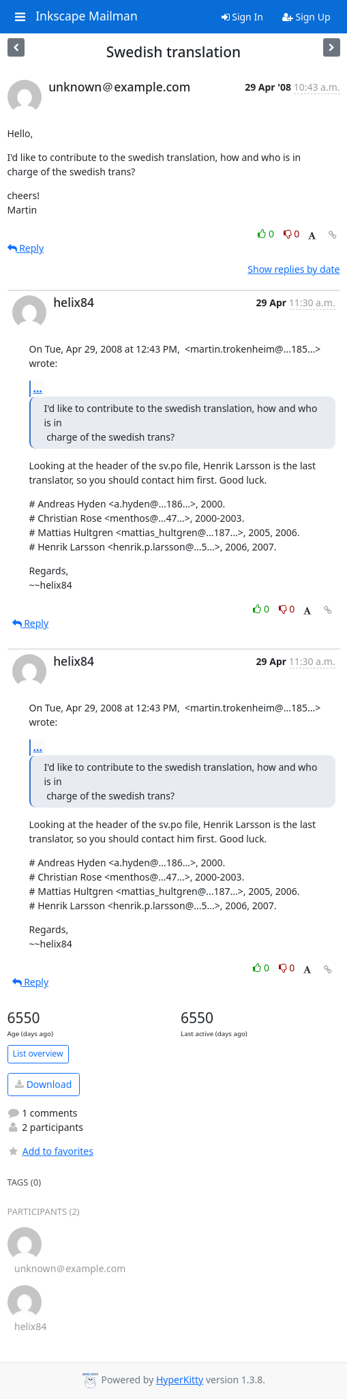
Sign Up (306, 16)
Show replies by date (293, 269)
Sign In (242, 16)
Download (43, 1084)
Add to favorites (50, 1151)
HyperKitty (179, 1379)
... (38, 388)
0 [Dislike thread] (292, 233)
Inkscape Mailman (86, 16)
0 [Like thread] (267, 233)
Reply (25, 247)
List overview (38, 1053)
